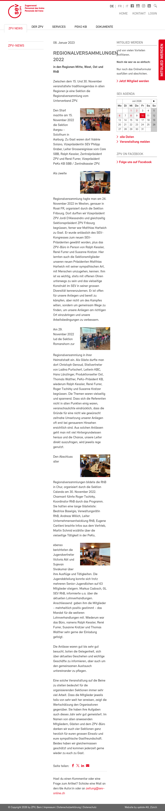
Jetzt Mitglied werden (134, 81)
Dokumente (104, 27)
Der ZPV (37, 27)
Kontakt (139, 13)
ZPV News (16, 28)
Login (152, 13)
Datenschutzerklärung (69, 807)
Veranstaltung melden (134, 142)
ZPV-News (16, 45)
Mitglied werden (162, 60)
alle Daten (126, 137)
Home (123, 13)
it (127, 6)
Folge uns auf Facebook (135, 162)
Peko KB (81, 27)
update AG (143, 807)
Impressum (49, 807)
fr (120, 6)
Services (59, 27)
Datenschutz (89, 807)
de (112, 6)
